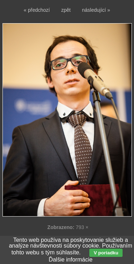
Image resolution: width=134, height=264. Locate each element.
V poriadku (106, 252)
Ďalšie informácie (71, 260)
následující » (96, 10)
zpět (65, 10)
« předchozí (37, 10)
